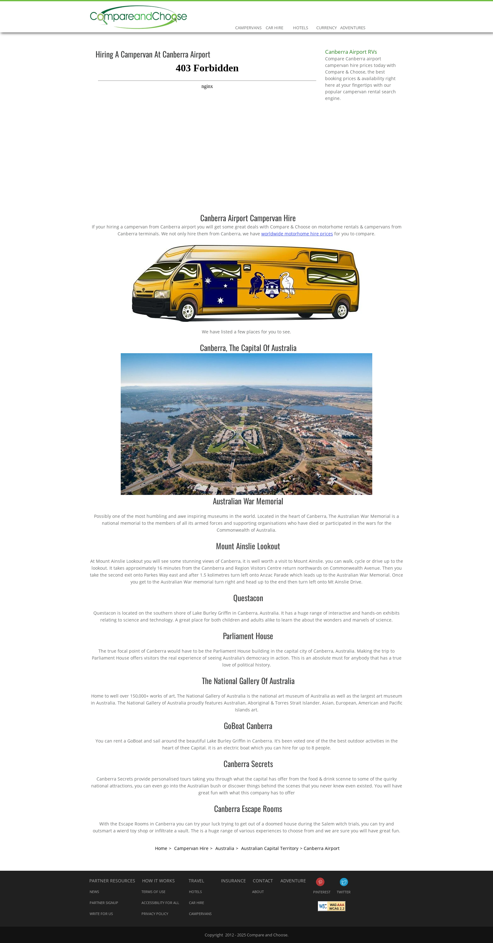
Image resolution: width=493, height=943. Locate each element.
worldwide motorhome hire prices (297, 234)
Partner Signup (104, 902)
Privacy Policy (154, 913)
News (94, 891)
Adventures (352, 14)
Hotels (300, 14)
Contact (263, 881)
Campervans (248, 14)
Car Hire (274, 14)
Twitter (344, 882)
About (258, 891)
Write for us (101, 913)
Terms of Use (153, 891)
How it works (158, 881)
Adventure (293, 881)
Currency (326, 14)
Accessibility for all (160, 902)
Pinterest (320, 882)
